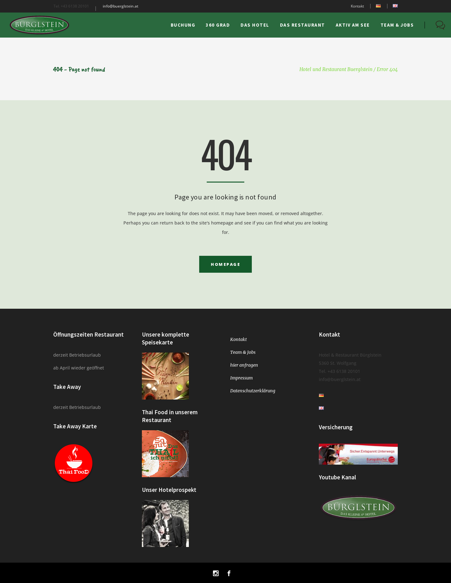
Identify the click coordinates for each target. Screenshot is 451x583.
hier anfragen (244, 365)
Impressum (241, 378)
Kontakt (357, 6)
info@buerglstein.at (120, 6)
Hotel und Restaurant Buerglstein (335, 69)
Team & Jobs (243, 352)
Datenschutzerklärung (252, 391)
